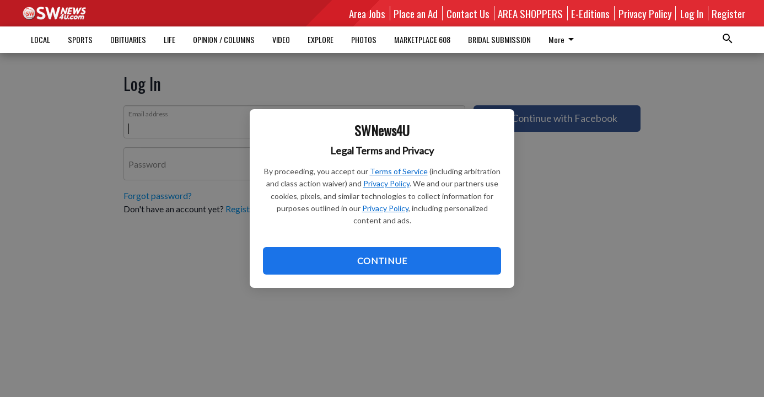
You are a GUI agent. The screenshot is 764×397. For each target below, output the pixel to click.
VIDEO (281, 39)
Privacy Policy (386, 183)
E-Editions (590, 13)
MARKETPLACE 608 (422, 39)
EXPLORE (320, 39)
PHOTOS (363, 39)
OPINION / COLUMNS (224, 39)
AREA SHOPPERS (530, 13)
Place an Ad (416, 13)
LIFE (169, 39)
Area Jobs (367, 13)
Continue (382, 260)
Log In (691, 13)
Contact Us (467, 13)
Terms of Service (399, 171)
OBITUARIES (128, 39)
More (482, 39)
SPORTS (80, 39)
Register (728, 13)
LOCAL (40, 39)
